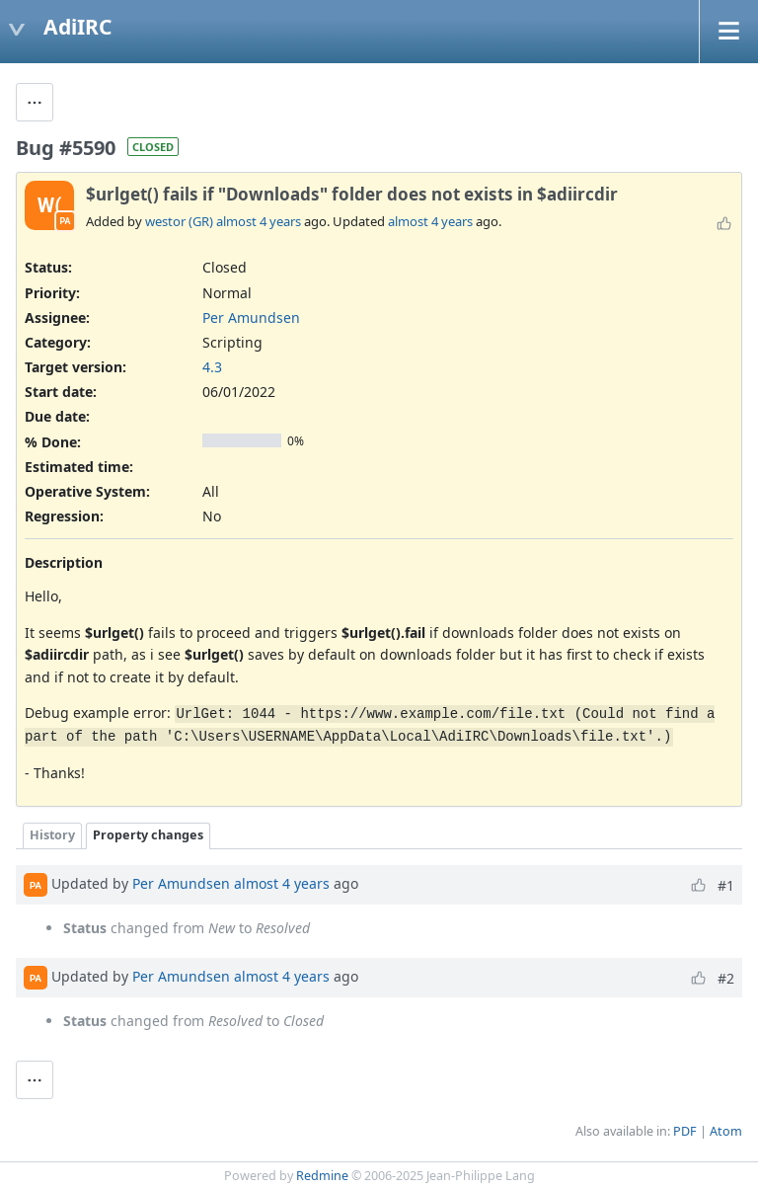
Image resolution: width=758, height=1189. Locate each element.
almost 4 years (258, 221)
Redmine (322, 1175)
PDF (685, 1131)
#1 (726, 885)
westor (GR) (179, 221)
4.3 (212, 366)
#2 (726, 978)
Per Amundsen (251, 317)
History (52, 835)
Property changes (148, 835)
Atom (726, 1131)
